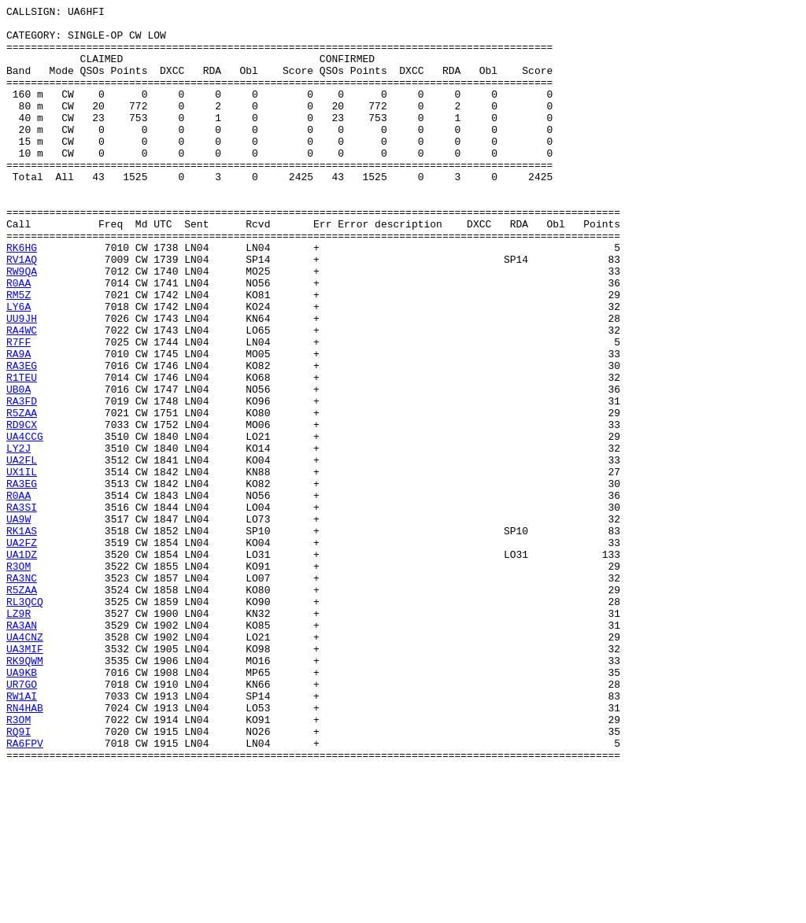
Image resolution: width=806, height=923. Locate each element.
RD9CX (21, 509)
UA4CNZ (24, 764)
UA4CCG (24, 523)
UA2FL (21, 552)
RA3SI (21, 608)
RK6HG (21, 297)
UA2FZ (21, 651)
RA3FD (21, 481)
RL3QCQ (24, 721)
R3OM (18, 679)
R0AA (18, 339)
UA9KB (21, 806)
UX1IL (21, 566)
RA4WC (21, 396)
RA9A (18, 424)
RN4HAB (24, 849)
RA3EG (21, 438)
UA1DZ (21, 665)
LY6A (18, 367)
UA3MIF (24, 778)
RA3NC (21, 693)
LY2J (18, 537)
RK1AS (21, 636)
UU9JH (21, 382)
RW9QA (21, 325)
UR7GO (21, 821)
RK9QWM (24, 792)
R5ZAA (21, 495)
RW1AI (21, 835)
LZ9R (18, 736)
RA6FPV (24, 891)
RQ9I (18, 877)
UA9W (18, 622)
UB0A (18, 467)
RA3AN (21, 750)
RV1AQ (21, 311)
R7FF (18, 410)
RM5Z (18, 353)
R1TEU (21, 452)
